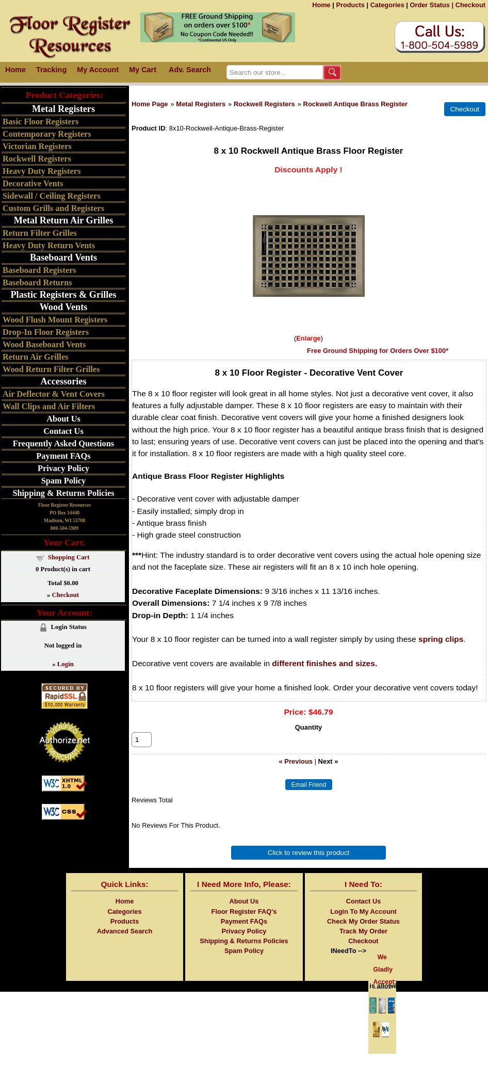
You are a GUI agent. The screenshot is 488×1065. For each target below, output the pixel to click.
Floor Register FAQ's (244, 923)
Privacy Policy (63, 468)
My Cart (142, 70)
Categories (387, 5)
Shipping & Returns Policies (63, 493)
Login (65, 664)
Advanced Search (124, 942)
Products (350, 5)
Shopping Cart (69, 557)
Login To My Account (363, 923)
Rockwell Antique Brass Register (355, 104)
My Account (98, 70)
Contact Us (63, 431)
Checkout (470, 5)
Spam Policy (63, 481)
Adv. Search (190, 70)
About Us (63, 419)
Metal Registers (200, 104)
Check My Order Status (363, 933)
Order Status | (431, 5)
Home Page (150, 104)
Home (321, 5)
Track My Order (363, 942)
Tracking (51, 70)
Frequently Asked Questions (63, 443)
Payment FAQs (63, 456)
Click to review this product (309, 864)
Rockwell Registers (264, 104)
